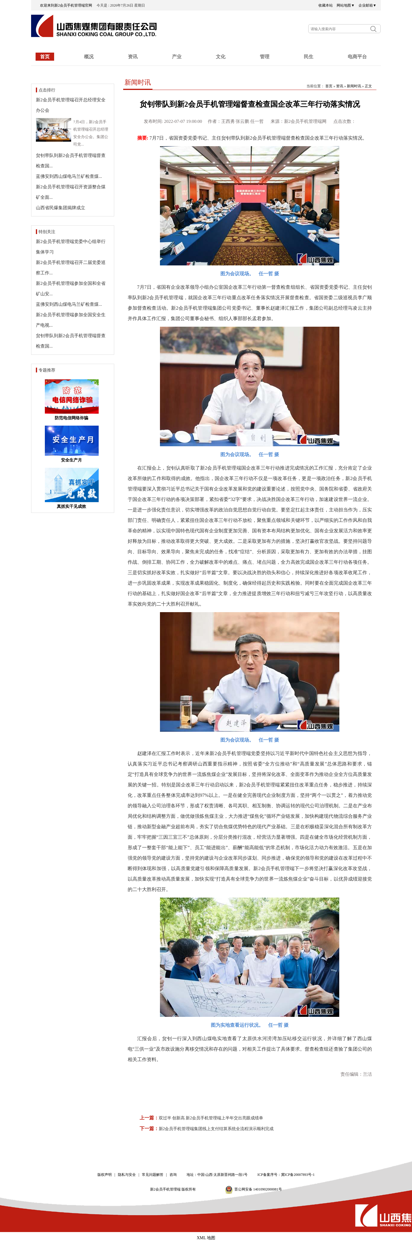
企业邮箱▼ (367, 5)
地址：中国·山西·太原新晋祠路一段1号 (217, 1175)
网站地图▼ (346, 5)
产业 (176, 56)
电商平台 (357, 56)
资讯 (133, 56)
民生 (308, 56)
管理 (264, 56)
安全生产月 (71, 460)
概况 (89, 56)
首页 (45, 56)
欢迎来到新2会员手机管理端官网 (68, 5)
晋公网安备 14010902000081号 (258, 1189)
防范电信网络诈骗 (71, 418)
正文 (368, 86)
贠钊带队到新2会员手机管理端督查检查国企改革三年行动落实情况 (250, 104)
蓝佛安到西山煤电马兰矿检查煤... (69, 176)
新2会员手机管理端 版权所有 (175, 1189)
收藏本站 (325, 5)
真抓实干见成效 (71, 506)
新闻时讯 (138, 82)
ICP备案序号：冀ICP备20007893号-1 (286, 1175)
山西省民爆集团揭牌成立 (60, 207)
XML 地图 (206, 1238)
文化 (220, 56)
